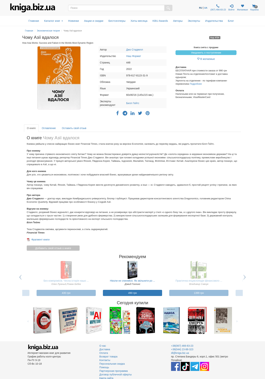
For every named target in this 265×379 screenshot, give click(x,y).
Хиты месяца (139, 20)
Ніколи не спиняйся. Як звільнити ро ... (132, 280)
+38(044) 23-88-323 (182, 349)
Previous (20, 280)
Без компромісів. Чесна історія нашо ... (66, 280)
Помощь (104, 367)
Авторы (178, 20)
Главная (34, 20)
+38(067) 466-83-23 (182, 345)
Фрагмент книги (40, 239)
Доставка (104, 349)
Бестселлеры (117, 20)
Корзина (254, 7)
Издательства (214, 20)
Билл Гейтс (132, 103)
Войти (231, 7)
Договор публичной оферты (115, 374)
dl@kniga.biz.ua (180, 353)
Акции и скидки (93, 20)
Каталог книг (53, 20)
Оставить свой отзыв (74, 128)
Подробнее (196, 83)
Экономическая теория (48, 30)
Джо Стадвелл (134, 49)
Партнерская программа (113, 370)
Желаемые (242, 7)
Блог (231, 20)
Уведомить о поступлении (206, 52)
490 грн (132, 292)
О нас (102, 345)
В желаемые (206, 59)
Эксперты (194, 20)
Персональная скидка (112, 363)
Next (244, 280)
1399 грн (199, 292)
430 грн (66, 292)
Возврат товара (108, 356)
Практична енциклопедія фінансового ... (199, 280)
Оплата (103, 353)
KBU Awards (160, 20)
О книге (31, 128)
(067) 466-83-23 (218, 7)
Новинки (73, 20)
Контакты (104, 360)
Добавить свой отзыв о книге (53, 248)
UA (205, 8)
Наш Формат (133, 56)
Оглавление (49, 128)
